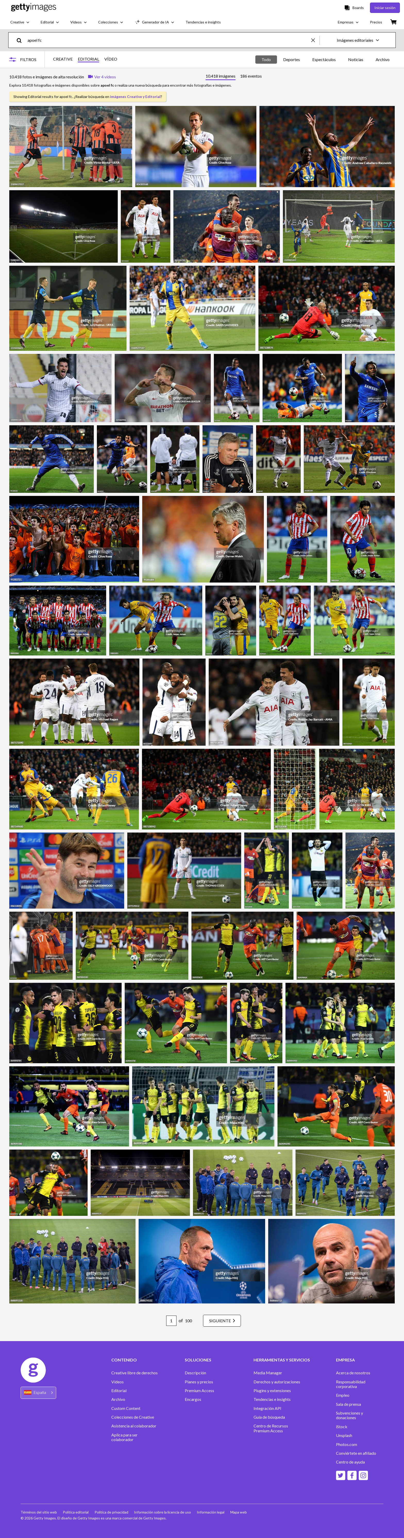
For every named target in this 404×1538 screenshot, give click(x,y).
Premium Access (199, 1390)
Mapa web (240, 1512)
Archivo (383, 59)
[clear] (315, 40)
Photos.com (346, 1444)
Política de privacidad (112, 1512)
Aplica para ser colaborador (124, 1437)
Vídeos (117, 1381)
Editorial (119, 1390)
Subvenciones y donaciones (349, 1415)
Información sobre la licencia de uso (163, 1512)
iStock (341, 1426)
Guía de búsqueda (269, 1417)
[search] (21, 40)
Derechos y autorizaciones (277, 1381)
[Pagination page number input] (170, 1321)
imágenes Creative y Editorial (135, 96)
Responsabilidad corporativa (350, 1384)
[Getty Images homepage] (33, 7)
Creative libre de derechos (134, 1372)
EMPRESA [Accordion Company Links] (345, 1360)
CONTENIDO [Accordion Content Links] (124, 1360)
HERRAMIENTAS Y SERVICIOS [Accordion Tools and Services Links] (282, 1360)
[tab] (221, 76)
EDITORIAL (88, 59)
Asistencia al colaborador (133, 1426)
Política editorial (76, 1512)
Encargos (193, 1399)
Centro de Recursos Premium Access (271, 1428)
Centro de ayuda (350, 1462)
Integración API (267, 1408)
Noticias (355, 59)
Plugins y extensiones (272, 1390)
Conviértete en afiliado (356, 1453)
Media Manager (268, 1372)
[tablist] (234, 76)
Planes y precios (199, 1381)
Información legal (212, 1512)
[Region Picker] (38, 1393)
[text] (168, 40)
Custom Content (125, 1408)
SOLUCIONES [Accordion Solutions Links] (198, 1360)
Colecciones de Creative (132, 1417)
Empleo (342, 1395)
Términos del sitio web (39, 1512)
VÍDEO (110, 59)
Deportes (291, 59)
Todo (266, 59)
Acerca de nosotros (353, 1372)
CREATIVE (63, 59)
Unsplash (344, 1435)
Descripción (195, 1372)
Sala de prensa (348, 1404)
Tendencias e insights (272, 1399)
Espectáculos (324, 59)
